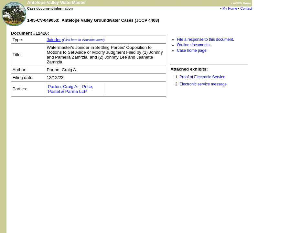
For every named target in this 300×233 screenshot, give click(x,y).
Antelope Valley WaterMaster (56, 2)
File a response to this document (205, 39)
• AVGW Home (241, 3)
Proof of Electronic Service (202, 77)
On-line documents (193, 45)
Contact (246, 8)
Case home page (191, 50)
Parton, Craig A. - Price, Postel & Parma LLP (70, 89)
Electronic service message (203, 84)
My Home (229, 8)
